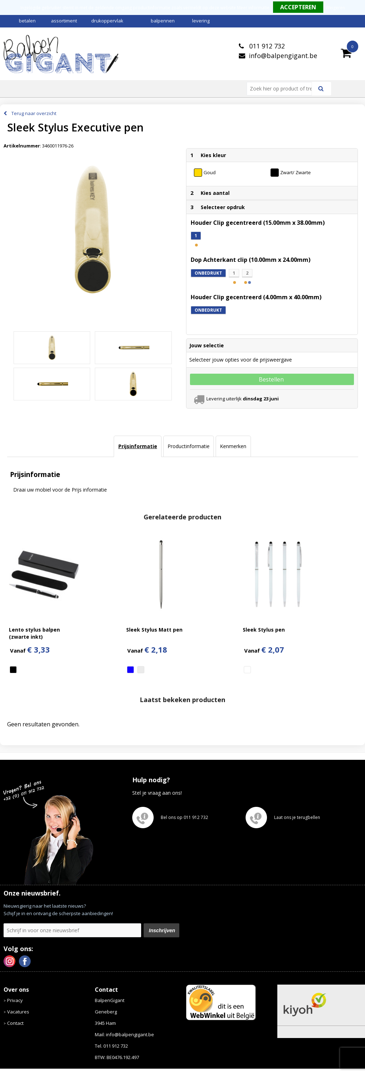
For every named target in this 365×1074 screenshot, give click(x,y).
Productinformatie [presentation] (189, 446)
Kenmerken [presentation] (233, 446)
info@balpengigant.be (283, 55)
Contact (15, 1023)
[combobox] (282, 88)
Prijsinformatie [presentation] (137, 446)
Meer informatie (253, 8)
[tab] (137, 446)
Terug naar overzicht (33, 113)
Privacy (15, 1000)
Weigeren (335, 8)
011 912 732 (266, 46)
